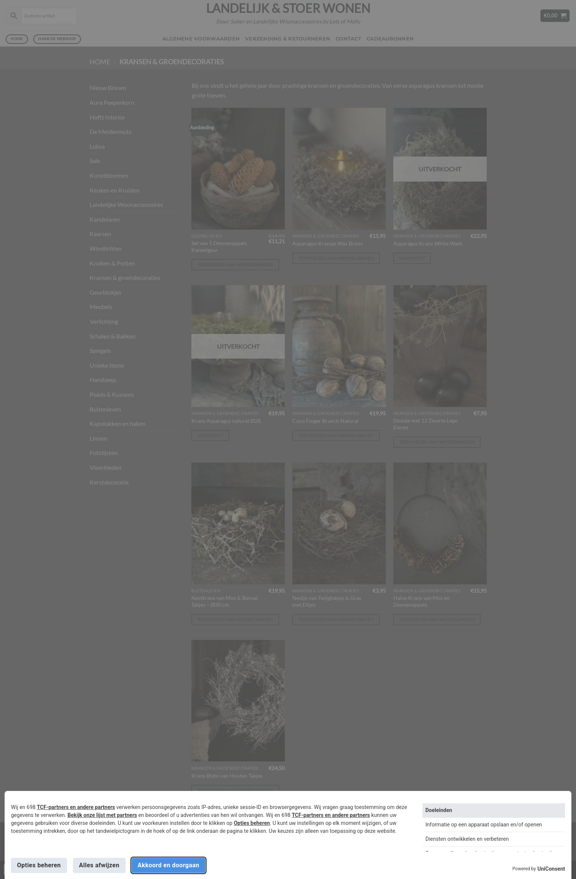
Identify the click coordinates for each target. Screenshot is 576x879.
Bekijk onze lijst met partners (102, 815)
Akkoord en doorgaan (168, 865)
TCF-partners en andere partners (76, 807)
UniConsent (551, 869)
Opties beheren (252, 823)
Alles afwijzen (99, 865)
